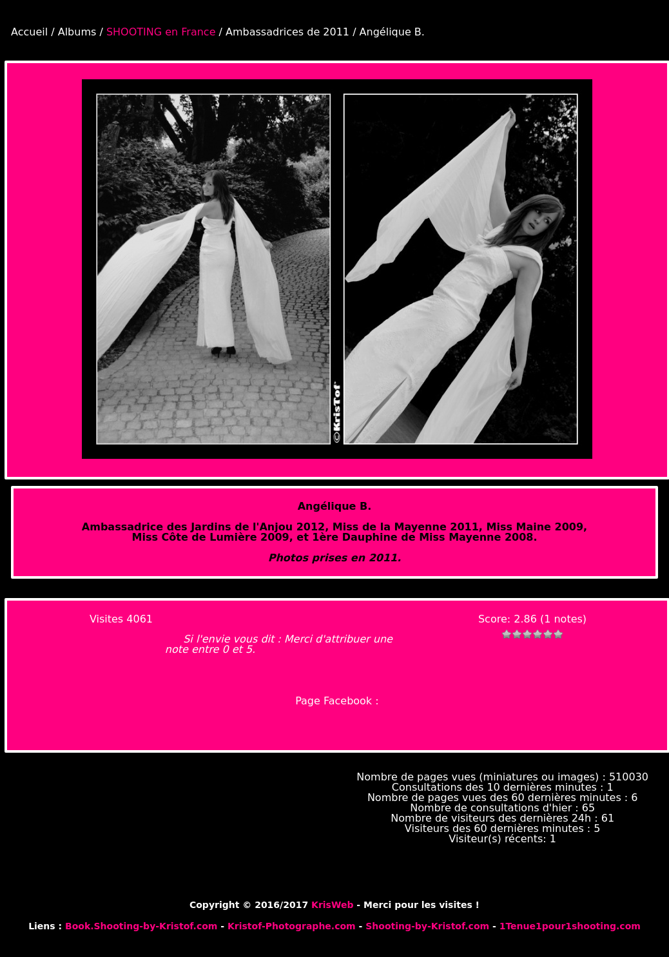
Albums (77, 32)
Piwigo (649, 894)
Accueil (29, 32)
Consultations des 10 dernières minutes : (499, 787)
